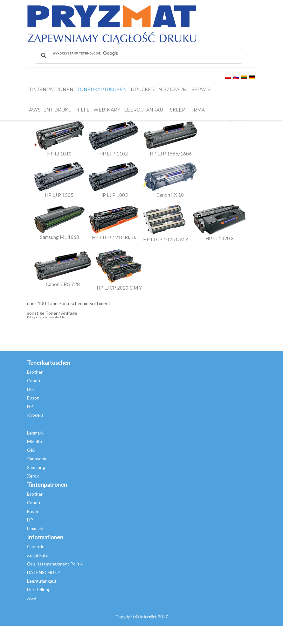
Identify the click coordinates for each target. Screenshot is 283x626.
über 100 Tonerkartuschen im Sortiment (68, 303)
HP (30, 406)
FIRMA (197, 110)
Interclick (148, 616)
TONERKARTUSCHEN (102, 89)
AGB (32, 598)
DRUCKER (143, 89)
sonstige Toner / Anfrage (52, 313)
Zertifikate (37, 555)
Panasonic (37, 458)
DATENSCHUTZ (43, 572)
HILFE (82, 110)
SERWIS (201, 89)
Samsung (36, 467)
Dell (31, 389)
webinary (106, 110)
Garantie (36, 546)
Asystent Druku (50, 110)
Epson (33, 397)
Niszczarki (173, 89)
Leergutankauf (41, 581)
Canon (33, 380)
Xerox (33, 475)
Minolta (34, 441)
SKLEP (177, 110)
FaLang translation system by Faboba (47, 317)
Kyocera (35, 415)
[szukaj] (138, 53)
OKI (31, 450)
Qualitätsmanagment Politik (55, 563)
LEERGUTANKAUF (145, 110)
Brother (35, 372)
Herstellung (39, 589)
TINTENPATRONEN (51, 89)
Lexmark (35, 432)
